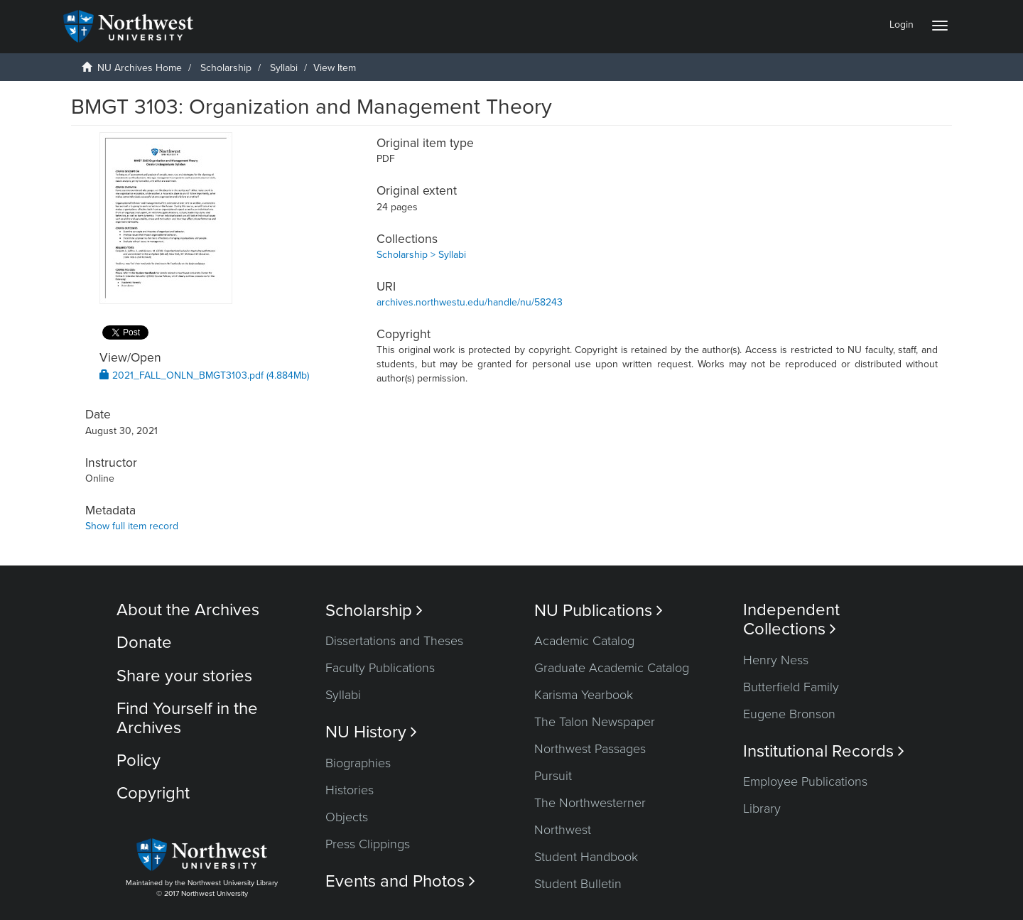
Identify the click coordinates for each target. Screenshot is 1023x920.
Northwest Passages (590, 749)
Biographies (358, 763)
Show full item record (131, 526)
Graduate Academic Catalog (611, 668)
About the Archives (188, 610)
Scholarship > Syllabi (421, 255)
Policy (139, 760)
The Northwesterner (590, 803)
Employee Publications (805, 781)
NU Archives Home (139, 68)
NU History (371, 732)
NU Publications (598, 610)
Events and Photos (400, 881)
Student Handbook (586, 857)
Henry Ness (775, 660)
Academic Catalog (584, 641)
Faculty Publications (380, 668)
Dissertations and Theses (394, 641)
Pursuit (553, 776)
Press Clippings (367, 844)
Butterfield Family (791, 687)
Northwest (562, 830)
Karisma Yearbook (583, 695)
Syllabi (284, 68)
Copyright (153, 793)
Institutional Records (823, 751)
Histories (349, 790)
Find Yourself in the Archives (187, 717)
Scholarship (225, 68)
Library (762, 808)
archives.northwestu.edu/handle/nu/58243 (470, 302)
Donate (144, 642)
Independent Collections (791, 619)
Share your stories (184, 676)
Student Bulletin (578, 884)
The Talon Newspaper (594, 722)
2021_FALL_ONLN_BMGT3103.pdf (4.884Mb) (204, 375)
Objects (346, 817)
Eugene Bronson (789, 714)
